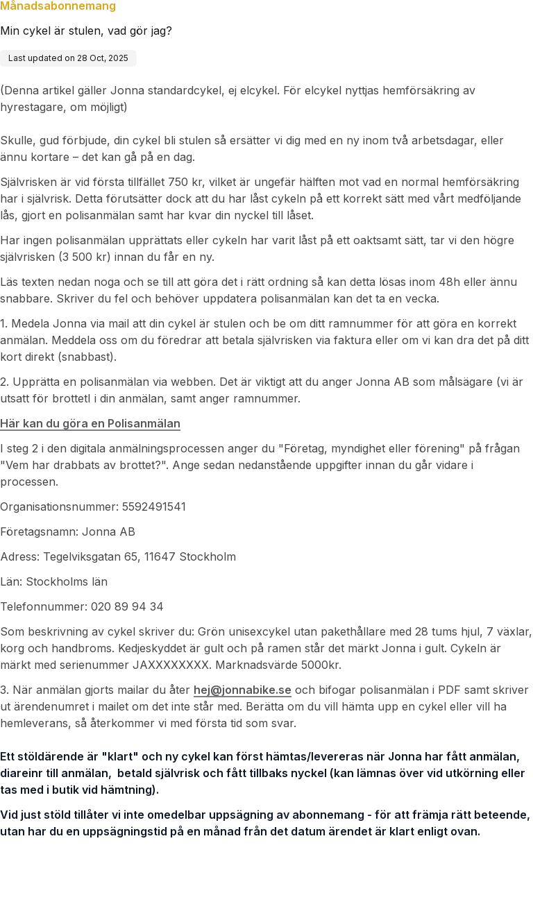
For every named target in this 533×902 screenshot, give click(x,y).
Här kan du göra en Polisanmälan (90, 423)
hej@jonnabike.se (242, 690)
